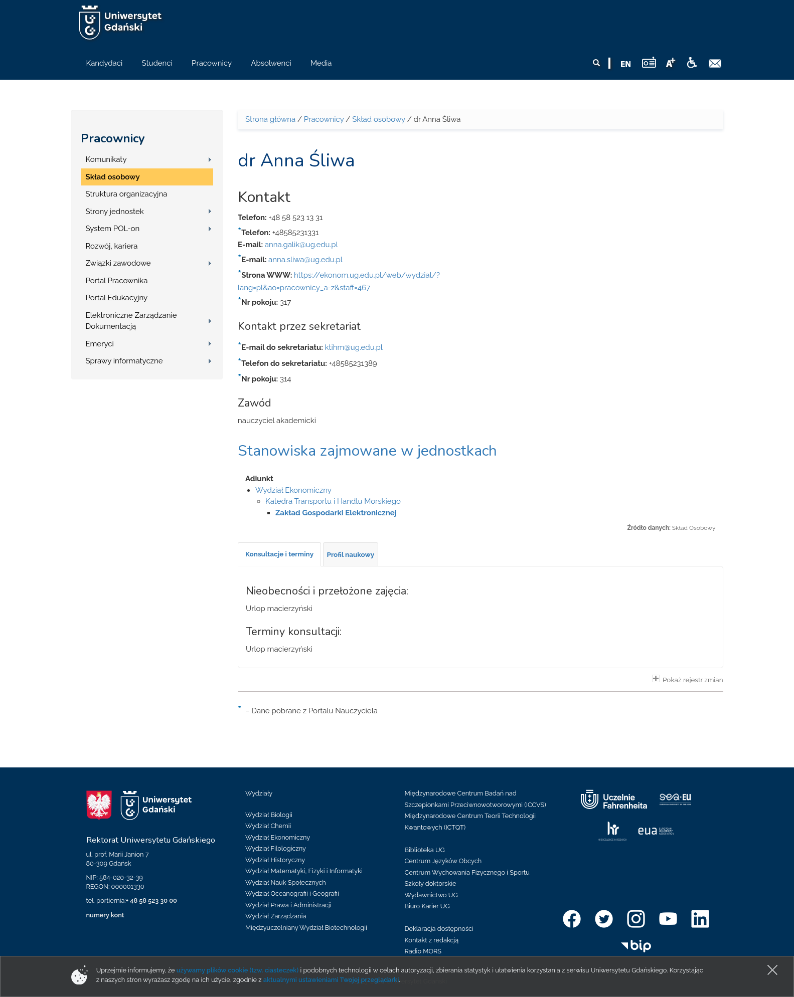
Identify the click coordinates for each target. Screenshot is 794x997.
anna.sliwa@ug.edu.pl (305, 259)
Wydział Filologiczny (275, 848)
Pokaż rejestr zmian (687, 679)
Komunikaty (106, 159)
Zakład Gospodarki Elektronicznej (336, 512)
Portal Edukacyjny (117, 297)
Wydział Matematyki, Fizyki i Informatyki (304, 871)
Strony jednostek (115, 211)
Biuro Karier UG (427, 906)
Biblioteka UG (425, 850)
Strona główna (270, 119)
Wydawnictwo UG (431, 895)
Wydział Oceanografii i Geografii (292, 893)
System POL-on (113, 228)
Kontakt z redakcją (432, 940)
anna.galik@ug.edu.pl (301, 244)
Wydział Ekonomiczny (293, 490)
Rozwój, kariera (112, 246)
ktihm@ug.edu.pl (354, 347)
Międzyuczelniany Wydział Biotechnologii (306, 927)
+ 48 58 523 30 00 (151, 900)
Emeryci (100, 343)
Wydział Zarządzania (275, 916)
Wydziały (258, 793)
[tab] (279, 554)
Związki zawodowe (118, 263)
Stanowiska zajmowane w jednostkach (367, 451)
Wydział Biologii (268, 815)
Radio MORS (423, 951)
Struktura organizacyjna (127, 193)
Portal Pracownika (117, 280)
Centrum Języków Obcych (443, 861)
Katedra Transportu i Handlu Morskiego (333, 501)
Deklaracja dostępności (439, 928)
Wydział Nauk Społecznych (285, 882)
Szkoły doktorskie (430, 883)
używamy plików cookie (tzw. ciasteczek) (238, 970)
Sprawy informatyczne (124, 360)
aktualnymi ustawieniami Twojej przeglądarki (331, 979)
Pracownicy (113, 138)
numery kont (105, 915)
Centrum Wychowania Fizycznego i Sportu (467, 872)
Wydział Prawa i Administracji (288, 905)
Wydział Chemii (268, 826)
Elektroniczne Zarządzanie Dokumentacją (131, 321)
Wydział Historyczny (275, 860)
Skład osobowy (113, 176)
